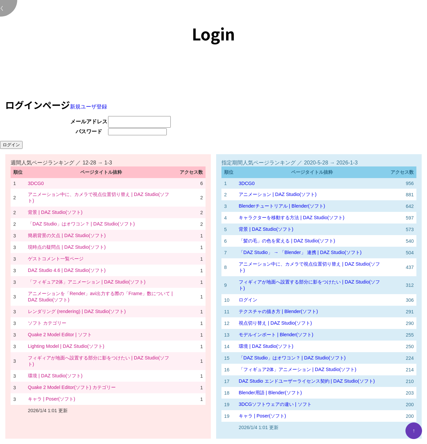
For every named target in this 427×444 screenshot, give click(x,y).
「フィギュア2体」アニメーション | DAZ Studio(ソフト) (87, 282)
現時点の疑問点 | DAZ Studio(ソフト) (67, 247)
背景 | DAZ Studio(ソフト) (55, 212)
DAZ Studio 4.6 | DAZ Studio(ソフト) (67, 270)
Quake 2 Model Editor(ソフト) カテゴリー (72, 387)
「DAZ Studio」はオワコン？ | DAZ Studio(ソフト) (81, 223)
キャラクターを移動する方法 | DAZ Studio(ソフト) (291, 217)
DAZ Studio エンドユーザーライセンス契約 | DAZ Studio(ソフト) (307, 381)
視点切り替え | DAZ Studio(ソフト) (275, 323)
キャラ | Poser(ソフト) (51, 399)
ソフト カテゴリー (47, 323)
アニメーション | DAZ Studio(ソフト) (278, 194)
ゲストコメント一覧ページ (56, 258)
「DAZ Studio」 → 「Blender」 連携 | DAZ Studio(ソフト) (300, 252)
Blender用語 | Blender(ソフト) (270, 392)
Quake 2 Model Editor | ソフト (60, 334)
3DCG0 (36, 183)
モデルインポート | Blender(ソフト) (276, 334)
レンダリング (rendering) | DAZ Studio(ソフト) (77, 311)
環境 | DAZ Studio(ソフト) (55, 375)
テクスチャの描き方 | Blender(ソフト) (278, 311)
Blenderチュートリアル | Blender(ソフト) (282, 206)
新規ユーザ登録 (88, 106)
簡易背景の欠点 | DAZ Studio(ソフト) (67, 235)
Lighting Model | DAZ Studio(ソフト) (66, 346)
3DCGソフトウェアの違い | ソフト (275, 404)
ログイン (248, 299)
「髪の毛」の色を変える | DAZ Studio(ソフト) (287, 240)
